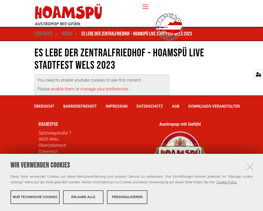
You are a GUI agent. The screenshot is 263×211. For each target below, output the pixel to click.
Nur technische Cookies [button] (35, 197)
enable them (63, 89)
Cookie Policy (226, 182)
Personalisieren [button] (127, 197)
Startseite (43, 34)
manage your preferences (104, 89)
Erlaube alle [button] (83, 197)
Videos (66, 34)
